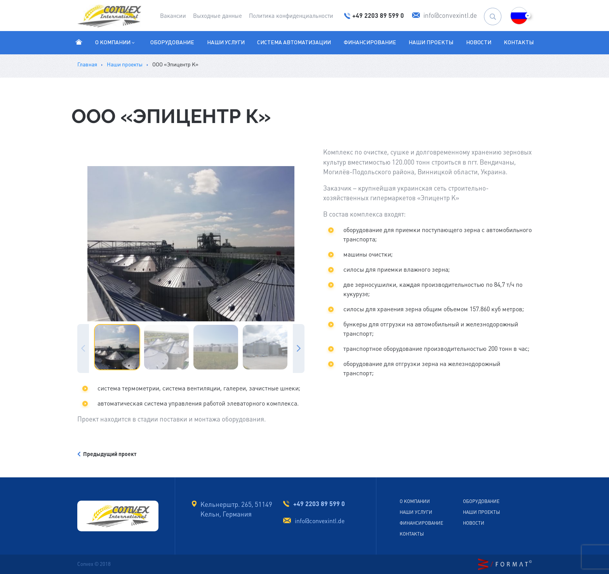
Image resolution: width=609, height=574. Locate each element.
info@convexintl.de (320, 521)
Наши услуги (226, 42)
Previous (83, 348)
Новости (478, 42)
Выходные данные (217, 15)
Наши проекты (431, 42)
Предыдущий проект (106, 454)
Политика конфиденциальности (291, 15)
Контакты (519, 42)
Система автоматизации (294, 42)
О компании (115, 42)
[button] (519, 15)
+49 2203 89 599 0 (319, 503)
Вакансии (173, 15)
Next (298, 348)
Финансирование (370, 42)
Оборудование (172, 42)
